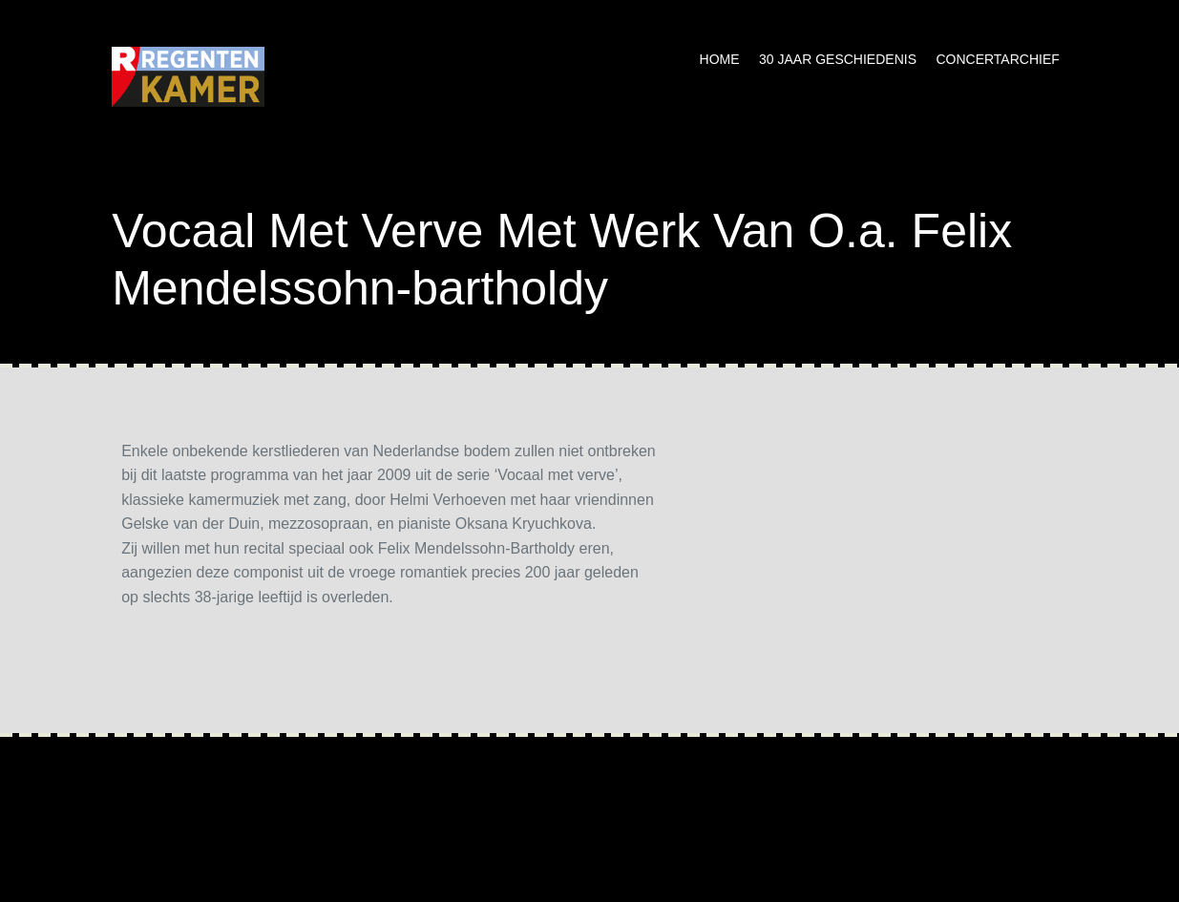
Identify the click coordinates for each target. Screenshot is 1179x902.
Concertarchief (997, 59)
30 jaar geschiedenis (837, 59)
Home (720, 59)
